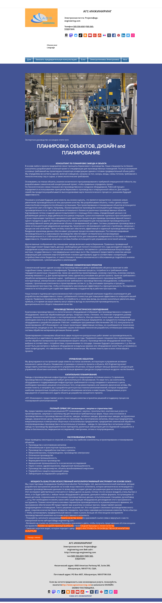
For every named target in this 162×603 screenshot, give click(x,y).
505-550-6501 (79, 26)
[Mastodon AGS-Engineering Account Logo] (71, 35)
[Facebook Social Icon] (114, 35)
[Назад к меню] (34, 537)
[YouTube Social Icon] (90, 35)
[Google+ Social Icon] (95, 35)
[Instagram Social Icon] (133, 35)
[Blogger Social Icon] (85, 35)
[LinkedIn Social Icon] (123, 35)
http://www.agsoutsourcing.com (76, 585)
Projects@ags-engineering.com (60, 520)
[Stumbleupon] (99, 35)
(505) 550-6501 (77, 556)
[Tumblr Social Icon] (109, 35)
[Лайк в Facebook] (121, 47)
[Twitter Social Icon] (128, 35)
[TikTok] (80, 35)
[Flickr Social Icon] (104, 35)
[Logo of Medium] (66, 35)
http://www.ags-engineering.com (80, 552)
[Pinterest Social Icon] (118, 35)
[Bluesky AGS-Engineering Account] (76, 35)
